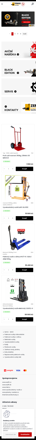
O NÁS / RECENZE (7, 406)
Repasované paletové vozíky (14, 355)
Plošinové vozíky (10, 347)
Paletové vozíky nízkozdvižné (14, 334)
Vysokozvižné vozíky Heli (13, 357)
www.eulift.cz (6, 382)
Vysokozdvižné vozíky (12, 342)
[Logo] (18, 4)
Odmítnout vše (10, 434)
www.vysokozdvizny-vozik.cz (12, 390)
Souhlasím (25, 434)
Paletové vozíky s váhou (13, 337)
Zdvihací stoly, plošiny (12, 349)
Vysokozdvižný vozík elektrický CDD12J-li (18, 308)
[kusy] (8, 169)
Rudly (6, 344)
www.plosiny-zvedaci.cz (10, 392)
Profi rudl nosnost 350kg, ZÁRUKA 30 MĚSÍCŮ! (16, 157)
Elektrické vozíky (10, 339)
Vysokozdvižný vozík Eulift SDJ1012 (15, 207)
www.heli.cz (6, 387)
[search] (33, 4)
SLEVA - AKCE (9, 332)
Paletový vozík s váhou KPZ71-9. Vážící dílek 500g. (17, 258)
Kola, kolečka (9, 352)
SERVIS (4, 409)
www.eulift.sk (6, 385)
